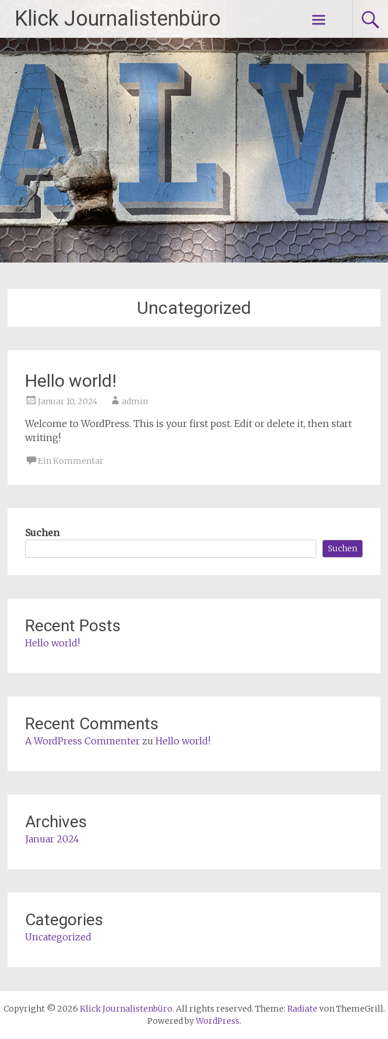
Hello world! (71, 380)
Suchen (42, 532)
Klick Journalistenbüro (118, 18)
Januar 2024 (52, 839)
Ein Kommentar (71, 461)
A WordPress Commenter (82, 741)
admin (135, 401)
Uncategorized (58, 937)
